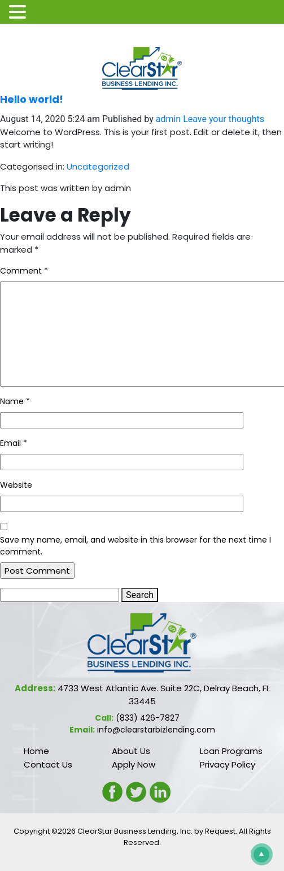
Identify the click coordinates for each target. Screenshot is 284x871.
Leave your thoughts (223, 119)
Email (13, 443)
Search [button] (140, 595)
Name (15, 401)
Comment (24, 270)
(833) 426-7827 (148, 717)
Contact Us (48, 764)
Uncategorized (98, 166)
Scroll (259, 851)
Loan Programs (231, 751)
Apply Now (133, 764)
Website (16, 485)
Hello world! (31, 99)
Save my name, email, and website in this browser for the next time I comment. (135, 545)
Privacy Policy (227, 764)
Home (36, 751)
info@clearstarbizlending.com (156, 729)
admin (168, 119)
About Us (131, 751)
